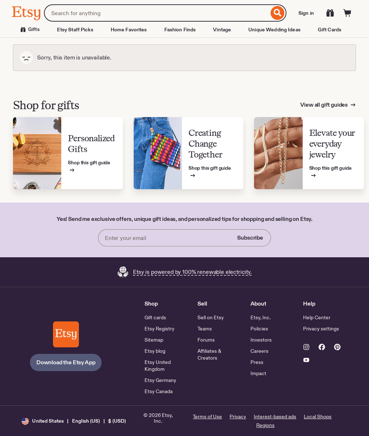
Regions (265, 425)
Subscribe (250, 237)
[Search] (277, 13)
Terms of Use (207, 416)
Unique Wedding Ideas (274, 29)
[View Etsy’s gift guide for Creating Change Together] (189, 153)
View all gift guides (324, 104)
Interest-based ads (275, 416)
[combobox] (156, 13)
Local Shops (318, 416)
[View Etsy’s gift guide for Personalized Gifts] (68, 153)
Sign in (306, 13)
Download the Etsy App (65, 362)
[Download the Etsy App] (66, 334)
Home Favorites (129, 29)
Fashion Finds (180, 29)
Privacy (238, 416)
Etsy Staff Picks (75, 29)
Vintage (222, 29)
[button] (73, 421)
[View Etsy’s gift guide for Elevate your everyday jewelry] (309, 153)
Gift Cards (329, 29)
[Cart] (347, 13)
